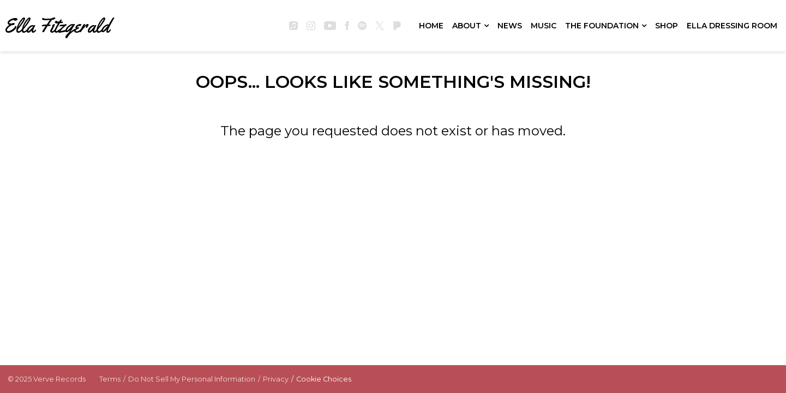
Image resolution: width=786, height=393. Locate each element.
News (509, 26)
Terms (110, 379)
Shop (666, 26)
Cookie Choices (323, 379)
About (466, 26)
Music (543, 26)
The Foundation (602, 26)
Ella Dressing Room (732, 26)
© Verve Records (47, 379)
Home (431, 26)
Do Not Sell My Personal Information (191, 379)
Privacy (276, 379)
